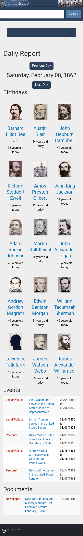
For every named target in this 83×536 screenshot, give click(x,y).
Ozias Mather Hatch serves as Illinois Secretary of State (41, 439)
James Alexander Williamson (65, 365)
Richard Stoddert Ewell (15, 192)
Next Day (41, 85)
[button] (15, 119)
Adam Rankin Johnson (16, 250)
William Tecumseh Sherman (65, 307)
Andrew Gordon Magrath (15, 307)
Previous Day (41, 66)
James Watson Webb (40, 365)
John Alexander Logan (64, 250)
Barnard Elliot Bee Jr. (15, 134)
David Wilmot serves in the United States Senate (42, 474)
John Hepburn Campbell (65, 134)
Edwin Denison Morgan (40, 307)
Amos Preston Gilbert (40, 192)
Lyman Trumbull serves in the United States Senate (41, 423)
